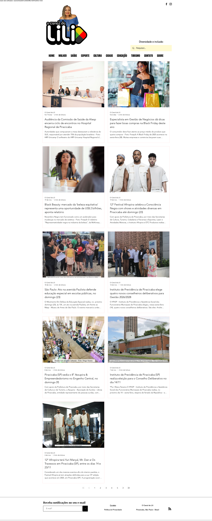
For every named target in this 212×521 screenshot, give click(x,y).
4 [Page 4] (111, 488)
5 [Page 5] (117, 488)
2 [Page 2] (100, 488)
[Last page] (128, 487)
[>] (85, 508)
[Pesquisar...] (151, 48)
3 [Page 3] (106, 488)
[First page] (83, 487)
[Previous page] (89, 487)
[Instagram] (170, 4)
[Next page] (123, 487)
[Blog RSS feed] (169, 508)
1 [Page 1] (94, 488)
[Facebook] (166, 4)
